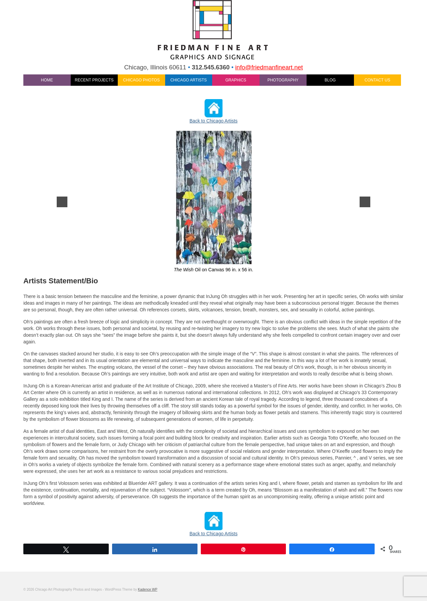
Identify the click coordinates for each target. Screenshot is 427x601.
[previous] (62, 202)
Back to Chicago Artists (213, 120)
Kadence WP (147, 589)
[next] (365, 202)
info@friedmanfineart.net (269, 67)
